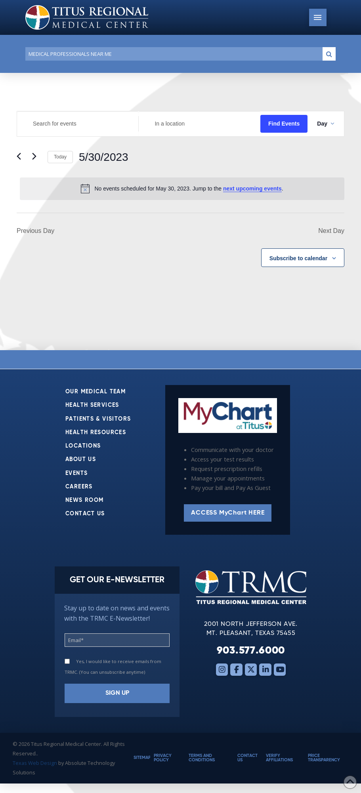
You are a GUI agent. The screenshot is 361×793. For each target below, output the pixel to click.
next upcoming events (252, 188)
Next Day (331, 230)
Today (60, 157)
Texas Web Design (35, 762)
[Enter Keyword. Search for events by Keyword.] (77, 123)
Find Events (284, 123)
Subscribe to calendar (298, 258)
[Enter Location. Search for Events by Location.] (199, 123)
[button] (318, 17)
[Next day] (37, 157)
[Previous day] (21, 157)
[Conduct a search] (172, 54)
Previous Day (35, 230)
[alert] (182, 188)
